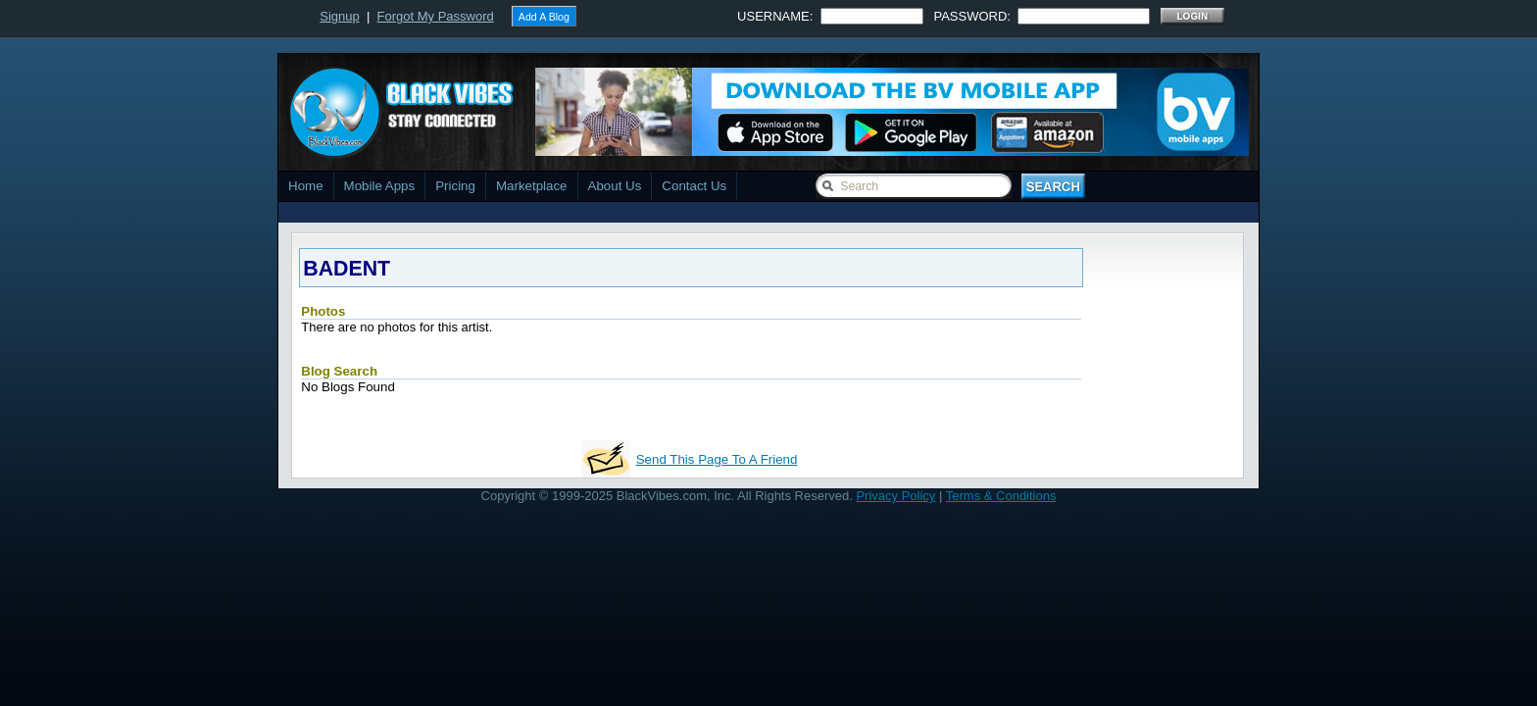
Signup (339, 16)
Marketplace (532, 185)
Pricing (455, 185)
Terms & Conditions (1001, 495)
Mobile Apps (380, 185)
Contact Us (694, 185)
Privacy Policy (895, 495)
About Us (615, 185)
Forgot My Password (435, 16)
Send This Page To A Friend (717, 459)
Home (305, 185)
